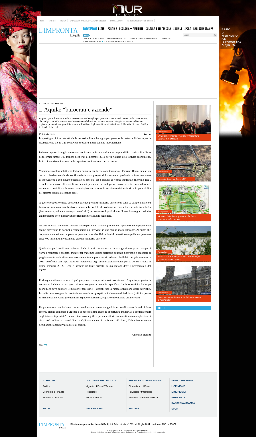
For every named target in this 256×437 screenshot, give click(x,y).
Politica (46, 386)
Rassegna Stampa (183, 403)
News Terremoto (182, 380)
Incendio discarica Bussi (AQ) (172, 178)
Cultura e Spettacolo (101, 380)
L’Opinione (178, 386)
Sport (175, 408)
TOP (45, 345)
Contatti (52, 20)
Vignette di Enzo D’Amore (99, 386)
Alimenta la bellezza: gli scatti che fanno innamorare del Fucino (177, 218)
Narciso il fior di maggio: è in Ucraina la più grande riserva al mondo (179, 258)
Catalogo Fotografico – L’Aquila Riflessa (88, 20)
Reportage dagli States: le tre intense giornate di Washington (179, 298)
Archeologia (94, 408)
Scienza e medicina (53, 397)
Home (42, 20)
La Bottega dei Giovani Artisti (140, 20)
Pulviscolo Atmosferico (140, 391)
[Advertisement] (128, 70)
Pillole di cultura (94, 397)
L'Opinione (57, 104)
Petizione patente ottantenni (143, 397)
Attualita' (44, 104)
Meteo (63, 20)
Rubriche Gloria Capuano (146, 380)
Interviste (178, 397)
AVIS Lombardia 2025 (116, 38)
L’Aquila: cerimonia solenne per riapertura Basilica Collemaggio (178, 137)
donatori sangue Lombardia (143, 38)
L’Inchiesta (178, 391)
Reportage (91, 391)
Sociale (134, 408)
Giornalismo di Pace (139, 386)
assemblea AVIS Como (94, 38)
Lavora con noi (116, 20)
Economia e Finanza (53, 391)
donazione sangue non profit (118, 41)
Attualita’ (49, 380)
